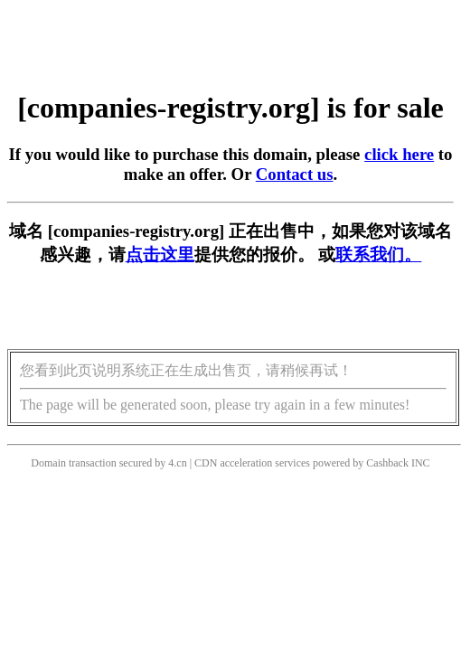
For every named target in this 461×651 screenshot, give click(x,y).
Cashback (387, 463)
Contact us (295, 174)
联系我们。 (378, 254)
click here (399, 154)
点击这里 (160, 254)
